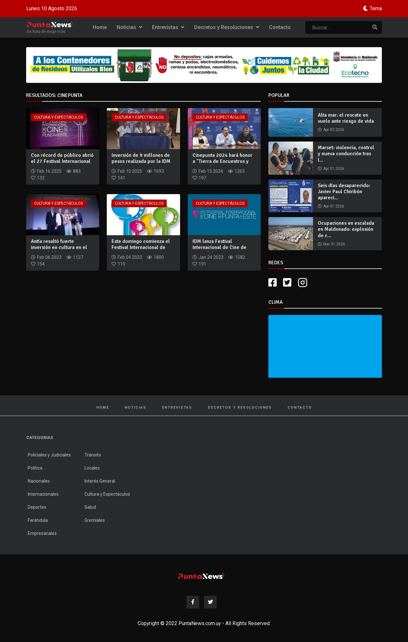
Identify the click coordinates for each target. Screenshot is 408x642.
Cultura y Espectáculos (58, 117)
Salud (90, 507)
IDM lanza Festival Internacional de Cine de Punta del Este (219, 247)
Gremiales (94, 520)
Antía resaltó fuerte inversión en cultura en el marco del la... (59, 247)
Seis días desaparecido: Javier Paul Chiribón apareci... (344, 191)
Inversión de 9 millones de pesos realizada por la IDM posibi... (141, 161)
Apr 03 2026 (333, 130)
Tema (376, 8)
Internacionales (43, 494)
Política (35, 468)
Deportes (37, 507)
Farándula (38, 520)
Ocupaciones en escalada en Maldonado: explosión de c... (346, 229)
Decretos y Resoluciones (226, 27)
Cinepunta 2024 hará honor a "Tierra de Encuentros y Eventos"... (222, 161)
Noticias (129, 27)
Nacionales (39, 481)
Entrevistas (168, 27)
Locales (92, 468)
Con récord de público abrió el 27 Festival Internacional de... (62, 161)
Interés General (99, 481)
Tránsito (92, 454)
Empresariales (42, 533)
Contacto (280, 27)
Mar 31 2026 (334, 244)
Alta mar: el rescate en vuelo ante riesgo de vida (346, 118)
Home (100, 27)
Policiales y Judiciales (49, 454)
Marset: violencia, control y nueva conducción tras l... (346, 153)
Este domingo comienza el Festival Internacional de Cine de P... (141, 247)
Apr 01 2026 (333, 168)
